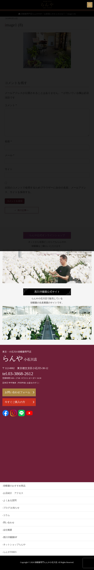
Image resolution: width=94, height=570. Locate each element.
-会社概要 (7, 530)
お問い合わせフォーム (19, 392)
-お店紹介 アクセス (12, 493)
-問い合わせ (8, 522)
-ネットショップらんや (13, 544)
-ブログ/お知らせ (10, 508)
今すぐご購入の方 (19, 402)
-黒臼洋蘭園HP (9, 537)
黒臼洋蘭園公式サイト (47, 292)
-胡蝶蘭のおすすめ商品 (13, 486)
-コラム (6, 515)
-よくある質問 (9, 500)
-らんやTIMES (9, 552)
